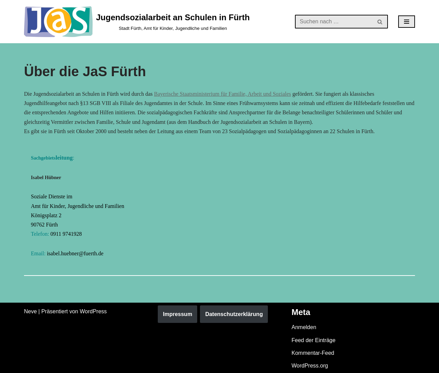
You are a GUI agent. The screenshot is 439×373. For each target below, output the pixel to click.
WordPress (93, 311)
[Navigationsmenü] (406, 21)
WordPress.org (310, 366)
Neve (30, 311)
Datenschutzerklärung (234, 314)
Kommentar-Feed (313, 353)
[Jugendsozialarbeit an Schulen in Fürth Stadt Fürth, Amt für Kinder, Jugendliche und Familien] (137, 21)
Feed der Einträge (313, 340)
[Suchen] (333, 21)
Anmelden (304, 327)
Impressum (177, 314)
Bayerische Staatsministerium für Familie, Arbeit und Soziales (222, 94)
